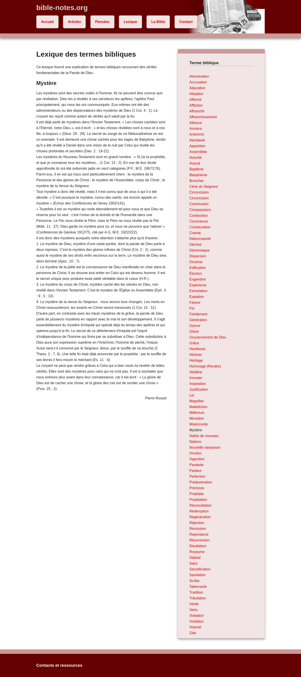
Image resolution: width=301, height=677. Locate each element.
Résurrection (199, 540)
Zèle (192, 633)
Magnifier (196, 401)
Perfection (197, 476)
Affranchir (196, 111)
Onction (195, 453)
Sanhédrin (197, 575)
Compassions (200, 210)
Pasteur (195, 471)
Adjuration (197, 88)
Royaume (196, 552)
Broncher (196, 181)
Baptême (196, 169)
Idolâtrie (195, 372)
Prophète (196, 494)
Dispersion (197, 256)
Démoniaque (199, 250)
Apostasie (197, 140)
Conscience (198, 221)
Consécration (199, 227)
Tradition (196, 592)
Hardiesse (197, 349)
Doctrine (196, 262)
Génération (198, 320)
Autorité (195, 157)
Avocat (194, 163)
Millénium (196, 413)
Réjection (196, 523)
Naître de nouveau (204, 436)
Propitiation (198, 500)
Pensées (102, 22)
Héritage (196, 360)
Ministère (196, 418)
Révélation (197, 546)
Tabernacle (198, 586)
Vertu (193, 610)
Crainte (195, 233)
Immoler (195, 378)
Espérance (197, 285)
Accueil (47, 22)
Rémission (197, 528)
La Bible (158, 22)
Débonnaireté (200, 239)
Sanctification (199, 569)
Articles (74, 22)
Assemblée (198, 152)
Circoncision (199, 192)
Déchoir (195, 244)
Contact (186, 22)
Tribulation (197, 598)
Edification (197, 268)
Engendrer (197, 279)
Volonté (195, 627)
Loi (191, 395)
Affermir (195, 99)
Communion (198, 204)
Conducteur (198, 215)
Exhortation (198, 291)
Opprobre (196, 459)
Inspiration (197, 384)
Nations (195, 442)
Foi (191, 308)
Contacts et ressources (59, 665)
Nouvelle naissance (204, 447)
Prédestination (200, 482)
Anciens (195, 128)
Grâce (194, 343)
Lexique (130, 22)
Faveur (194, 302)
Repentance (198, 534)
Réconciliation (200, 505)
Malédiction (198, 407)
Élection (195, 273)
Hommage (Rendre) (205, 366)
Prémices (196, 488)
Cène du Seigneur (203, 186)
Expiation (196, 297)
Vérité (194, 604)
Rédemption (198, 511)
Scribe (194, 581)
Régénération (200, 517)
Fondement (198, 314)
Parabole (196, 465)
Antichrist (196, 134)
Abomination (199, 76)
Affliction (196, 105)
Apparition (197, 146)
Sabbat (195, 557)
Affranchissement (203, 117)
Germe (194, 326)
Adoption (196, 94)
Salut (193, 563)
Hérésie (195, 355)
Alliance (195, 123)
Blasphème (198, 175)
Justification (198, 389)
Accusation (198, 82)
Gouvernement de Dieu (207, 337)
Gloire (194, 331)
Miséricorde (198, 424)
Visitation (196, 615)
